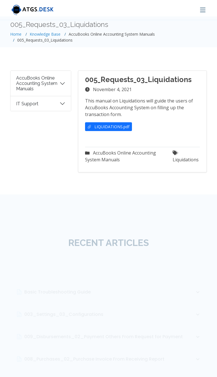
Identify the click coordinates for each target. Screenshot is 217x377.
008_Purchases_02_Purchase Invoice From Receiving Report (112, 366)
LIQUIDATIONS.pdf (108, 128)
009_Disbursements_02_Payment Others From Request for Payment (112, 344)
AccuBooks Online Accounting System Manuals (36, 85)
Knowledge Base (45, 34)
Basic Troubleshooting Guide (112, 299)
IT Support (27, 105)
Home (15, 34)
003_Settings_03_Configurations (112, 321)
